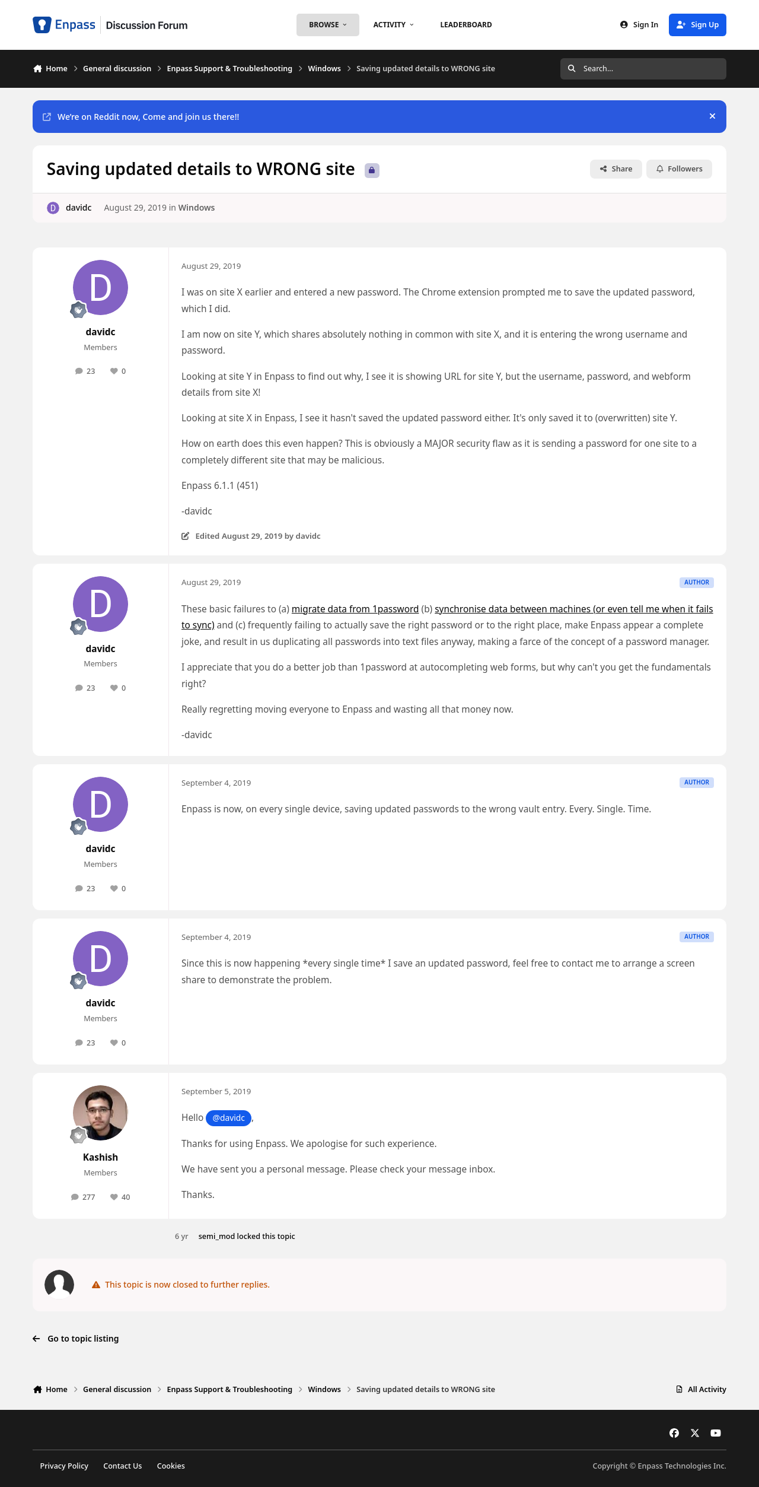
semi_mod (217, 1236)
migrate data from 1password (355, 609)
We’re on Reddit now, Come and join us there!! (141, 116)
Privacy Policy (64, 1466)
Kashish (101, 1157)
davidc (78, 207)
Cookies (171, 1466)
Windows (196, 207)
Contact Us (122, 1466)
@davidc (228, 1117)
